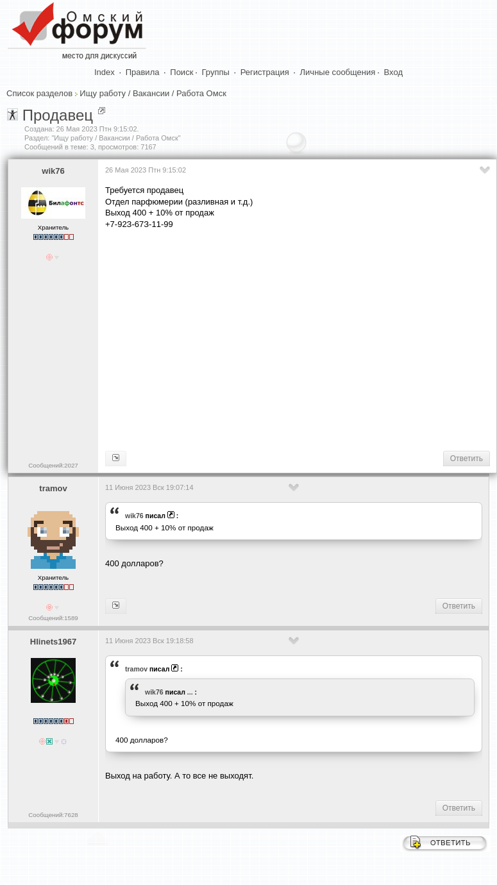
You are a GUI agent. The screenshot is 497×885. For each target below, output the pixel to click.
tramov (53, 488)
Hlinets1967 (53, 641)
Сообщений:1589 (53, 617)
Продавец (57, 115)
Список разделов (39, 93)
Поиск (181, 72)
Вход (393, 72)
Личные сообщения (338, 72)
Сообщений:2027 (53, 465)
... (190, 692)
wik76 (53, 171)
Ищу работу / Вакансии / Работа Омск (153, 93)
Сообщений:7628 (53, 814)
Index (104, 72)
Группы (216, 72)
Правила (143, 72)
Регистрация (264, 72)
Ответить (466, 458)
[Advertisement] (299, 339)
